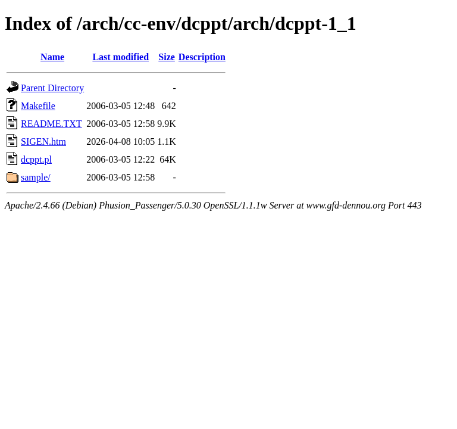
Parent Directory (52, 88)
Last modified (120, 57)
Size (166, 57)
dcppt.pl (36, 159)
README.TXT (51, 124)
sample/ (36, 177)
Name (52, 57)
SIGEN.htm (43, 141)
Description (202, 57)
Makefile (38, 106)
